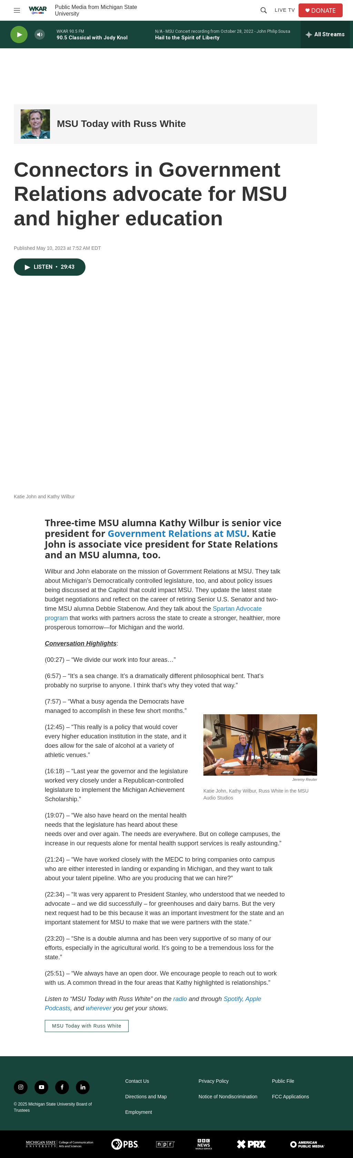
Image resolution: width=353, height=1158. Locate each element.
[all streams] (325, 34)
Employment (138, 1112)
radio (180, 998)
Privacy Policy (214, 1081)
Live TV (285, 10)
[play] (18, 35)
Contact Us (137, 1081)
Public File (283, 1081)
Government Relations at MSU (177, 533)
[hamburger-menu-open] (16, 10)
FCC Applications (290, 1096)
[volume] (40, 34)
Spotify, (234, 998)
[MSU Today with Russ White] (35, 124)
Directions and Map (146, 1096)
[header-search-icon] (263, 10)
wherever (98, 1008)
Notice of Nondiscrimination (228, 1096)
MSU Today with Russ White (121, 123)
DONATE (323, 10)
